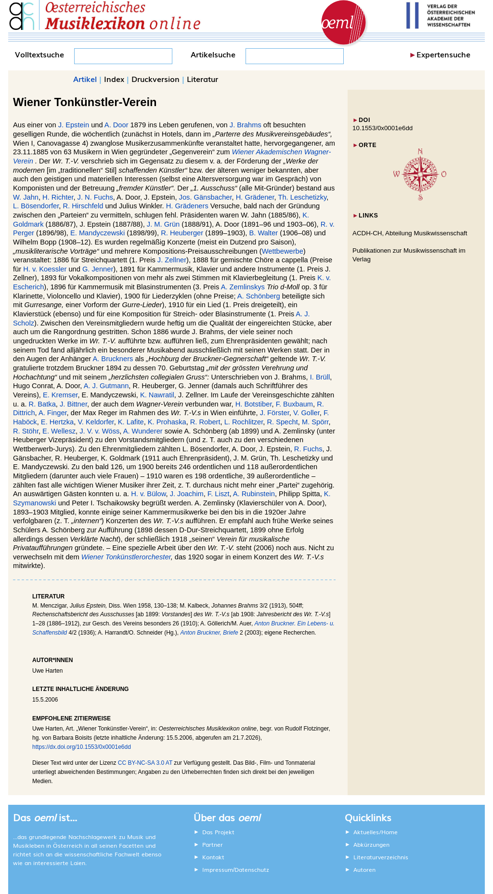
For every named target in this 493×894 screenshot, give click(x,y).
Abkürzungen (371, 844)
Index (114, 78)
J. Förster (274, 413)
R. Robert (205, 422)
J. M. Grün (163, 224)
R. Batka (42, 404)
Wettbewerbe (282, 251)
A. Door (116, 125)
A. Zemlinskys (243, 287)
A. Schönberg (258, 296)
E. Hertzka (57, 422)
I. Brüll (320, 377)
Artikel (85, 78)
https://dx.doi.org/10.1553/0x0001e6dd (81, 747)
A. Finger (53, 413)
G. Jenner (97, 269)
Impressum (217, 869)
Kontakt (213, 857)
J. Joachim (187, 494)
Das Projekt (218, 831)
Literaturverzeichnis (380, 857)
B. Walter (263, 233)
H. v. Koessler (44, 269)
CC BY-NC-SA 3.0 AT (145, 762)
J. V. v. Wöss (99, 431)
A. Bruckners (112, 359)
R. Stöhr (26, 431)
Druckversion (155, 78)
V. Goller (306, 413)
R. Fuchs (308, 449)
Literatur (202, 78)
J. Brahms (245, 125)
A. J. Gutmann (106, 386)
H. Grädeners (187, 206)
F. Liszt (219, 494)
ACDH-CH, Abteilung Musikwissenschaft (409, 233)
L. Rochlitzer (243, 422)
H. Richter (57, 197)
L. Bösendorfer (36, 206)
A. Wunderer (143, 431)
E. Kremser (60, 395)
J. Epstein (73, 125)
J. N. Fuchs (95, 197)
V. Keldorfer (96, 422)
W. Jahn (26, 197)
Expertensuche (443, 54)
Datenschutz (251, 869)
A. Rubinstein (254, 494)
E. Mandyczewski (97, 233)
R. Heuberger (182, 233)
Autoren (364, 869)
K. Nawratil (157, 395)
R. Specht (282, 422)
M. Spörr (315, 422)
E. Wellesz (59, 431)
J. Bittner (73, 404)
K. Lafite (131, 422)
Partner (212, 844)
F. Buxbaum (294, 404)
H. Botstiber (253, 404)
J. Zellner (171, 260)
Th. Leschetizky (302, 197)
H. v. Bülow (148, 494)
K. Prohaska (167, 422)
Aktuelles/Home (375, 831)
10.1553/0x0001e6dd (382, 128)
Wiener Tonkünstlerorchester (126, 557)
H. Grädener (255, 197)
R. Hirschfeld (83, 206)
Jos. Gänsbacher (205, 197)
